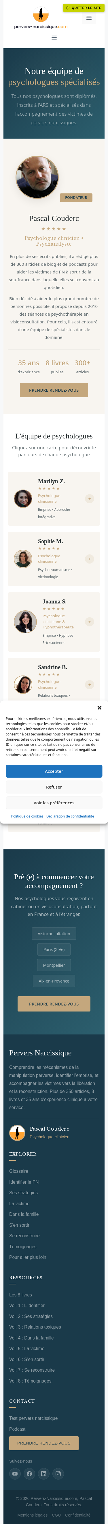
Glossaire (18, 1171)
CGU (56, 1515)
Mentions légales (33, 1515)
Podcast (17, 1429)
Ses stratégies (23, 1192)
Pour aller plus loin (27, 1257)
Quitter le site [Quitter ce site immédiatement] (83, 8)
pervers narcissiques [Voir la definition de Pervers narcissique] (53, 122)
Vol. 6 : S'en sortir (26, 1359)
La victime (19, 1203)
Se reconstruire (24, 1235)
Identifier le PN (24, 1182)
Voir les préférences (54, 802)
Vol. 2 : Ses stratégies (31, 1316)
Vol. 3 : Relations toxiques (35, 1327)
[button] (99, 707)
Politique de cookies (27, 816)
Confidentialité (77, 1515)
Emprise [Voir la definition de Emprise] (44, 509)
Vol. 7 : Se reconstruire (32, 1370)
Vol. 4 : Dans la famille (31, 1337)
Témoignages (23, 1246)
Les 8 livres (20, 1294)
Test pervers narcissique (33, 1418)
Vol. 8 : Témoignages (30, 1381)
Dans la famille (24, 1214)
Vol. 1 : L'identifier (27, 1305)
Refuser (54, 787)
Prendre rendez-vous (54, 390)
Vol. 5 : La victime (26, 1348)
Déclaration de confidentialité (70, 816)
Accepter (54, 771)
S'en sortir (19, 1225)
